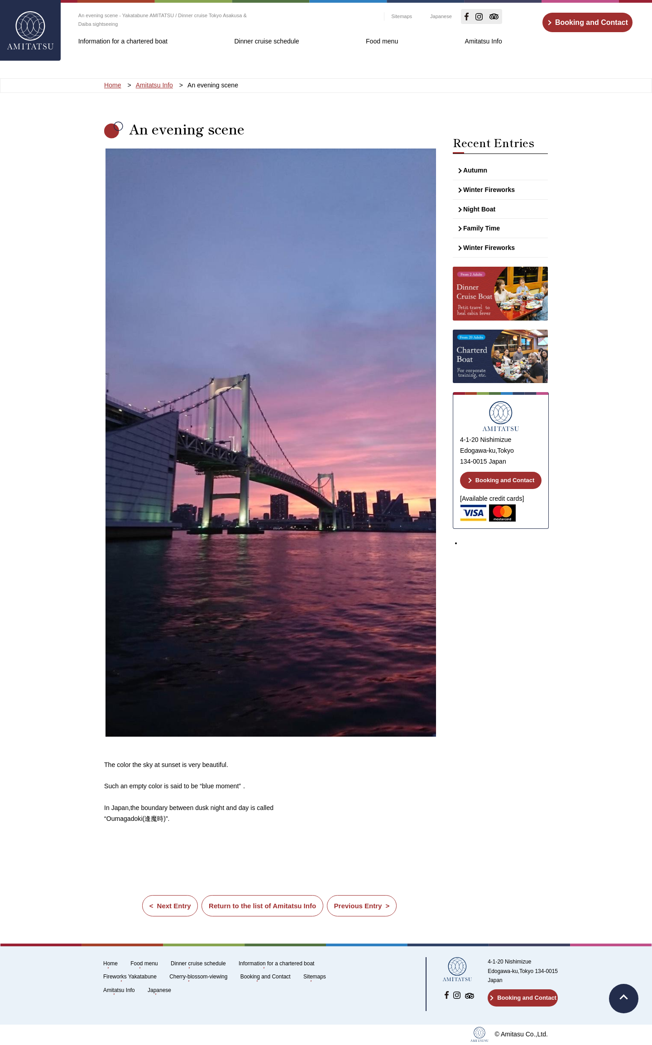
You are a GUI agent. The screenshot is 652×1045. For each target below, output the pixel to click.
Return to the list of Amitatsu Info (262, 906)
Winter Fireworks (489, 189)
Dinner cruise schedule (266, 41)
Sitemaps (401, 16)
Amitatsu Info (483, 41)
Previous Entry (358, 906)
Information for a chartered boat (123, 41)
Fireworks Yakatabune (130, 976)
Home (110, 963)
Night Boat (479, 209)
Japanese (441, 16)
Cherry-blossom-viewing (198, 976)
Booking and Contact (591, 22)
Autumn (475, 170)
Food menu (382, 41)
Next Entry (174, 906)
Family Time (481, 228)
